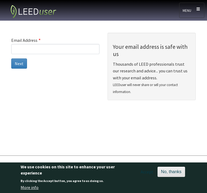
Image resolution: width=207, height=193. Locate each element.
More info (30, 187)
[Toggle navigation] (191, 10)
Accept (147, 172)
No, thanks (171, 171)
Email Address (24, 40)
